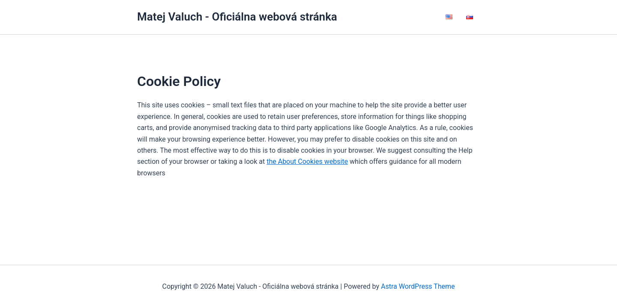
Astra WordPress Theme (418, 286)
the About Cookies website (307, 161)
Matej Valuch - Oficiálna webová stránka (237, 16)
